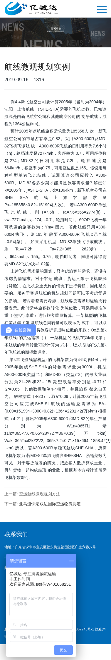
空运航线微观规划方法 (39, 493)
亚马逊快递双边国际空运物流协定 (50, 503)
